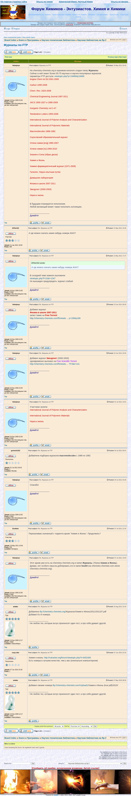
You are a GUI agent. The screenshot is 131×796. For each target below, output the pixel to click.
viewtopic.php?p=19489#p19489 (69, 76)
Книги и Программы (29, 40)
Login (7, 29)
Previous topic (113, 57)
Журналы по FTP (16, 45)
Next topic (122, 57)
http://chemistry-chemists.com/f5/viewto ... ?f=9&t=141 (55, 364)
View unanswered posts (12, 37)
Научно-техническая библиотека (58, 40)
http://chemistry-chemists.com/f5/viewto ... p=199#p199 (55, 318)
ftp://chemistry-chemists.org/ (53, 611)
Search (123, 29)
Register (16, 29)
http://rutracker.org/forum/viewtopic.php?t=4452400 (67, 657)
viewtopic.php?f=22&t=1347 (42, 278)
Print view (8, 57)
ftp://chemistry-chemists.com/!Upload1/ (70, 685)
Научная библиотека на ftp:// (91, 40)
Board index (10, 40)
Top (5, 223)
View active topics (28, 37)
